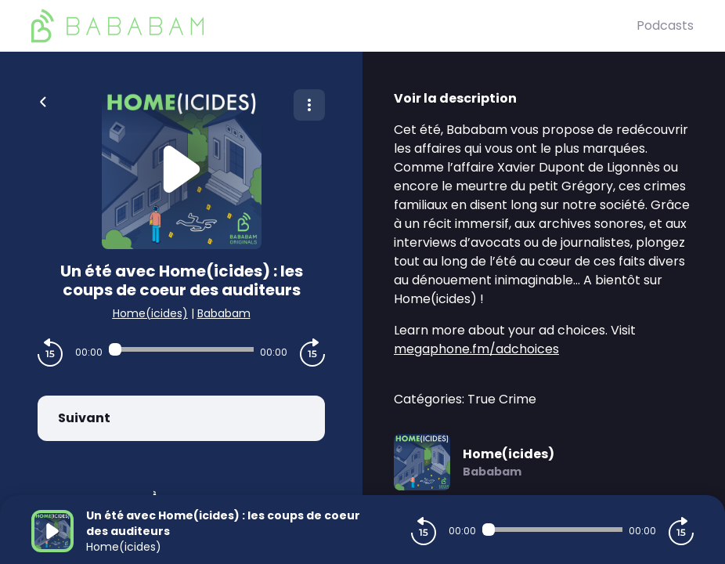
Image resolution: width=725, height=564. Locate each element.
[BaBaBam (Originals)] (334, 26)
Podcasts (665, 25)
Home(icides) (150, 313)
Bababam (224, 313)
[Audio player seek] (181, 349)
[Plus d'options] (309, 105)
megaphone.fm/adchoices (476, 349)
